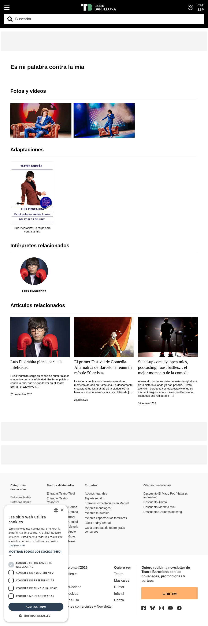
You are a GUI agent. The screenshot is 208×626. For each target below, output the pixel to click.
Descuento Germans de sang (163, 512)
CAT (200, 5)
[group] (40, 120)
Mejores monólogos (98, 508)
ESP (200, 9)
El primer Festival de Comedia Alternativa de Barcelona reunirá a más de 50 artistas (103, 367)
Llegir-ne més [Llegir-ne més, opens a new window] (16, 545)
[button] (35, 553)
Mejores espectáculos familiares (106, 518)
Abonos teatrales (96, 493)
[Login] (190, 7)
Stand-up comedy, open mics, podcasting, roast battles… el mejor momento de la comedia (163, 367)
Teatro (118, 574)
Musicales (121, 580)
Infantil (119, 593)
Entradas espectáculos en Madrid (107, 503)
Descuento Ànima (155, 502)
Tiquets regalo (94, 498)
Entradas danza (20, 502)
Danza (119, 600)
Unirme (169, 593)
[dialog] (36, 563)
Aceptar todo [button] (36, 606)
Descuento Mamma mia (159, 507)
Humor (119, 587)
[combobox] (108, 19)
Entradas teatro (20, 497)
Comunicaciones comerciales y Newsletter (81, 606)
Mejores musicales (97, 513)
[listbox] (56, 510)
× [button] (61, 510)
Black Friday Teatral (98, 523)
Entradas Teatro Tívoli (61, 493)
